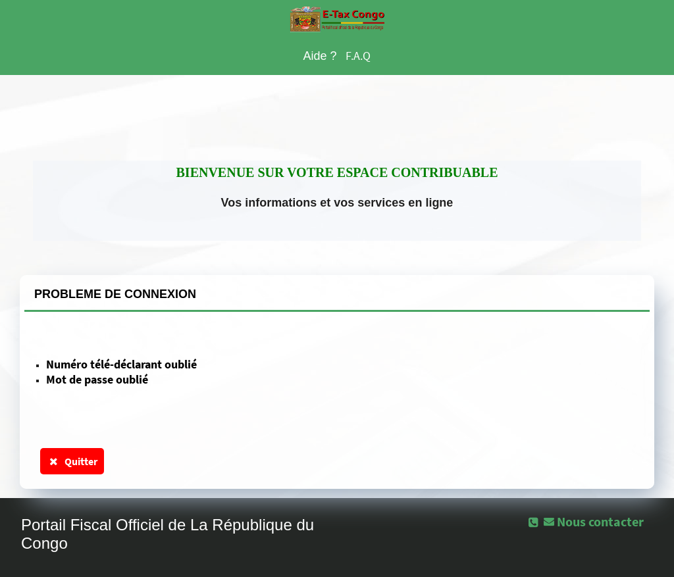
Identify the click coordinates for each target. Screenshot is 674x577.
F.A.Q (358, 55)
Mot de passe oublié (97, 379)
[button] (595, 521)
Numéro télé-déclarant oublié (121, 364)
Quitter (72, 461)
